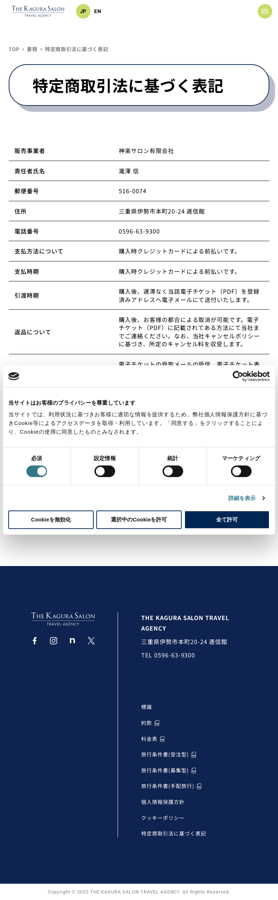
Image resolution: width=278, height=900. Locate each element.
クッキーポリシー (163, 817)
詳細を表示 (242, 498)
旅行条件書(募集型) (169, 770)
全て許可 (227, 519)
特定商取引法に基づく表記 (173, 833)
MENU (260, 11)
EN (97, 11)
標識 (146, 706)
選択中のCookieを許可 (139, 519)
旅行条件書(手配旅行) (172, 786)
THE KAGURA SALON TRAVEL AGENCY (185, 622)
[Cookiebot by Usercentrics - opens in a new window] (238, 376)
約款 (151, 722)
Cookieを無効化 (51, 519)
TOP (14, 49)
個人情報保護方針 (163, 801)
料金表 (154, 738)
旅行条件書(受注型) (169, 754)
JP (83, 11)
